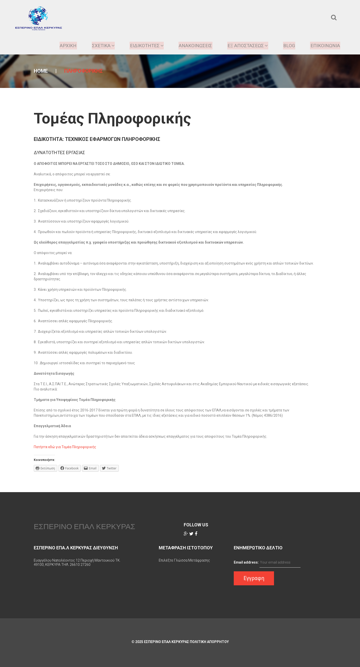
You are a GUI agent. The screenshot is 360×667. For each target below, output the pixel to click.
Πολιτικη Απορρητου (209, 642)
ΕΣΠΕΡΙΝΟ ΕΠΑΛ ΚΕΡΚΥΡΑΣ (84, 526)
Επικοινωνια (324, 45)
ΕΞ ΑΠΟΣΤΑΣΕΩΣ (246, 45)
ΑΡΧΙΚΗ (61, 45)
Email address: (246, 562)
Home (41, 71)
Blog (288, 45)
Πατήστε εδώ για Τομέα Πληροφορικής (65, 447)
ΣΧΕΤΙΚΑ (97, 45)
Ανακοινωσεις (192, 45)
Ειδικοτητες (142, 45)
